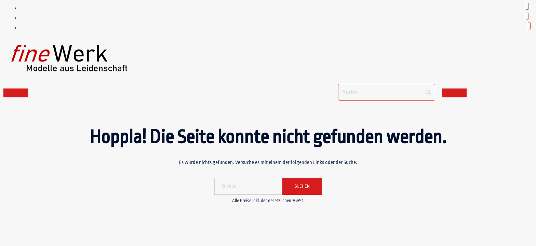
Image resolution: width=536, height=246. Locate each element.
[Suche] (386, 92)
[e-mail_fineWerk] (529, 28)
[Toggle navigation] (15, 92)
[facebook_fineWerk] (527, 8)
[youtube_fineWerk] (527, 18)
